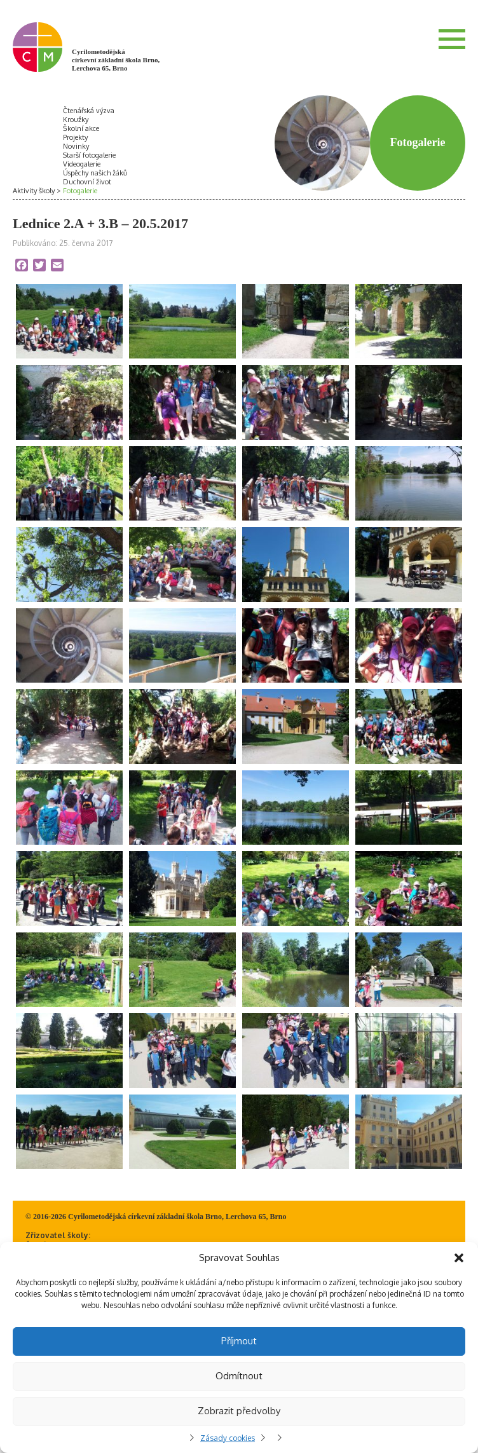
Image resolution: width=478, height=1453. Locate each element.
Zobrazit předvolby (239, 1411)
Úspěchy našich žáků (95, 172)
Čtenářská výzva (88, 110)
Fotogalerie (80, 190)
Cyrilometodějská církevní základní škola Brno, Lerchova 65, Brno (116, 60)
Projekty (75, 137)
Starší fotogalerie (89, 155)
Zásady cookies (227, 1438)
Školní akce (81, 128)
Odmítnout (239, 1376)
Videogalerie (81, 164)
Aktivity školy (34, 190)
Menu (452, 38)
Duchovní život (87, 181)
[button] (459, 1258)
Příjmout (239, 1341)
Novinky (76, 146)
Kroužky (75, 119)
